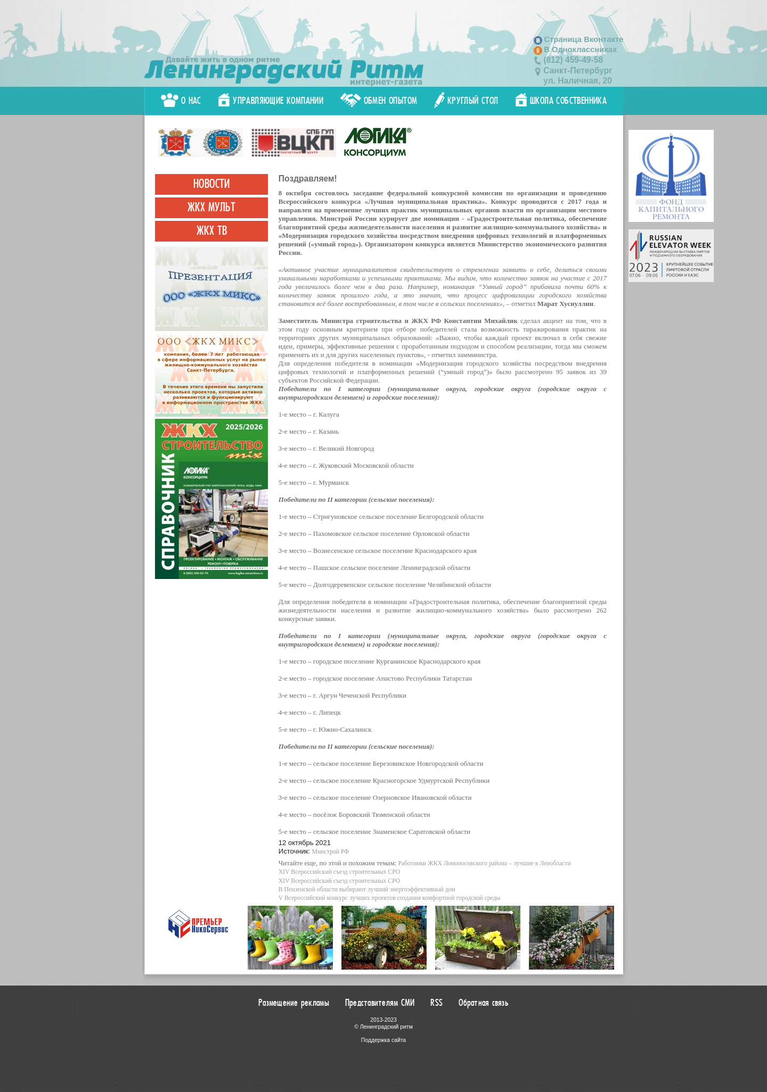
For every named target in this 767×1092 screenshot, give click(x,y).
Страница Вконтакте (583, 39)
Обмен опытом (379, 100)
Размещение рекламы (293, 1002)
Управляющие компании (270, 100)
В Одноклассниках (580, 49)
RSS (436, 1002)
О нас (181, 100)
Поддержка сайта (383, 1040)
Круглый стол (466, 100)
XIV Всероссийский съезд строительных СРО (339, 871)
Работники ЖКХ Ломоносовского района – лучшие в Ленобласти (484, 863)
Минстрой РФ (330, 851)
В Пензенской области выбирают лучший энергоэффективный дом (367, 889)
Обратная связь (484, 1002)
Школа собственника (561, 100)
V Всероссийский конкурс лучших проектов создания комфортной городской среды (390, 898)
